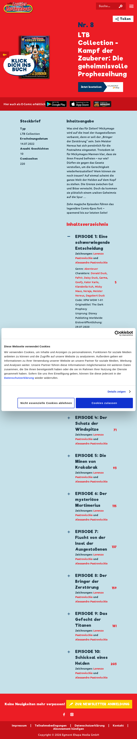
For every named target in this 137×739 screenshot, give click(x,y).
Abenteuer (91, 268)
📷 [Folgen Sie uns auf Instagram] (72, 714)
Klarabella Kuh (84, 286)
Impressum (19, 725)
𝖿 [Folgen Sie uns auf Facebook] (64, 714)
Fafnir (79, 277)
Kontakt (118, 725)
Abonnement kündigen (68, 728)
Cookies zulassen (104, 402)
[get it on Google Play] (56, 104)
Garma (103, 277)
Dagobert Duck (95, 295)
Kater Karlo (91, 282)
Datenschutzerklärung (19, 377)
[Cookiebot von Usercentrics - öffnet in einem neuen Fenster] (117, 333)
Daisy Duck (91, 277)
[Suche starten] (120, 6)
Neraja (87, 291)
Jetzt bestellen (91, 87)
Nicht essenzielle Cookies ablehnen (46, 402)
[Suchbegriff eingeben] (111, 6)
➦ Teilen (123, 19)
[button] (88, 249)
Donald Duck (99, 273)
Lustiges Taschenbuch (18, 8)
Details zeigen (117, 391)
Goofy (79, 282)
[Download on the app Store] (80, 104)
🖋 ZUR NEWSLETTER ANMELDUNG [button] (99, 704)
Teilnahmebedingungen (51, 725)
